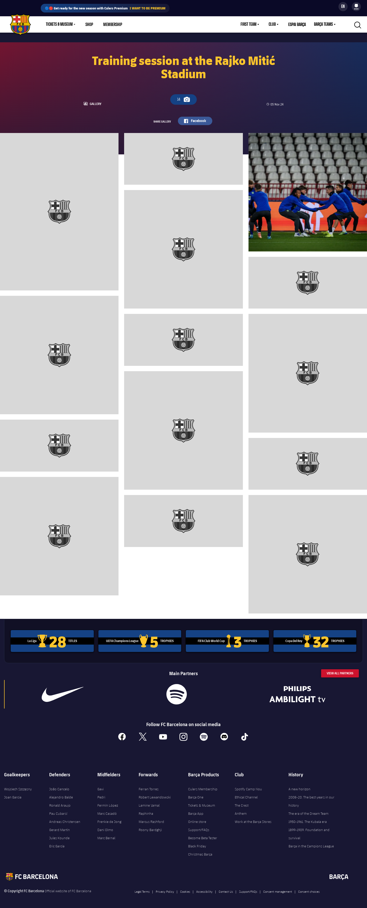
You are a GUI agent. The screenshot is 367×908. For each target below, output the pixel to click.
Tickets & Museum (201, 804)
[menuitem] (356, 5)
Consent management (277, 889)
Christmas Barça (200, 852)
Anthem (241, 812)
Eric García (56, 844)
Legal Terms (142, 889)
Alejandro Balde (61, 795)
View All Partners (340, 672)
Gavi (100, 787)
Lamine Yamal (149, 804)
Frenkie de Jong (109, 820)
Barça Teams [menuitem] (323, 24)
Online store (197, 820)
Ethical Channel (246, 795)
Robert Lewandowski (155, 795)
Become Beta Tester (202, 836)
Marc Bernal (106, 836)
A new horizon (299, 787)
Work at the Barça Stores (253, 820)
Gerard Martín (59, 828)
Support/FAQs (198, 828)
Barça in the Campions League (311, 844)
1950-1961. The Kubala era (308, 820)
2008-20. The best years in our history (311, 799)
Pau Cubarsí (58, 812)
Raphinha (146, 812)
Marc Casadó (107, 812)
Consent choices (309, 889)
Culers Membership (202, 787)
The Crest (241, 804)
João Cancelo (59, 787)
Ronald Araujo (60, 804)
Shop (89, 24)
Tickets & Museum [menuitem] (59, 24)
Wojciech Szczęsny (18, 787)
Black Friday (197, 844)
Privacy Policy (165, 889)
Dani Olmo (105, 828)
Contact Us (226, 889)
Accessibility (204, 889)
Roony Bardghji (150, 828)
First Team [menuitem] (248, 24)
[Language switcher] (343, 6)
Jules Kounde (59, 836)
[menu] (356, 6)
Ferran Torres (149, 787)
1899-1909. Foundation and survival (309, 832)
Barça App (195, 812)
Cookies (185, 889)
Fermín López (107, 804)
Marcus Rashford (151, 820)
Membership (112, 24)
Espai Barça (297, 24)
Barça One (195, 795)
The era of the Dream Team (309, 812)
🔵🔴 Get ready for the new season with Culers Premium (105, 8)
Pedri (101, 795)
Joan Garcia (12, 795)
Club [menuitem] (272, 24)
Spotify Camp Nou (248, 787)
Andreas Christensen (64, 820)
